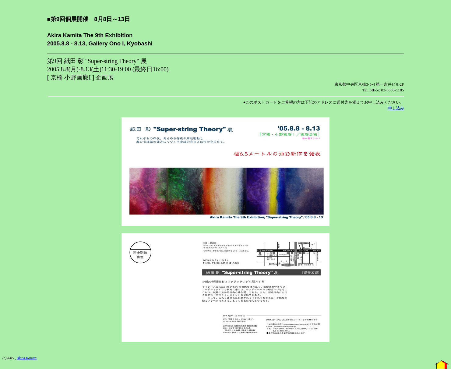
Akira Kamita (27, 358)
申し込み (396, 108)
